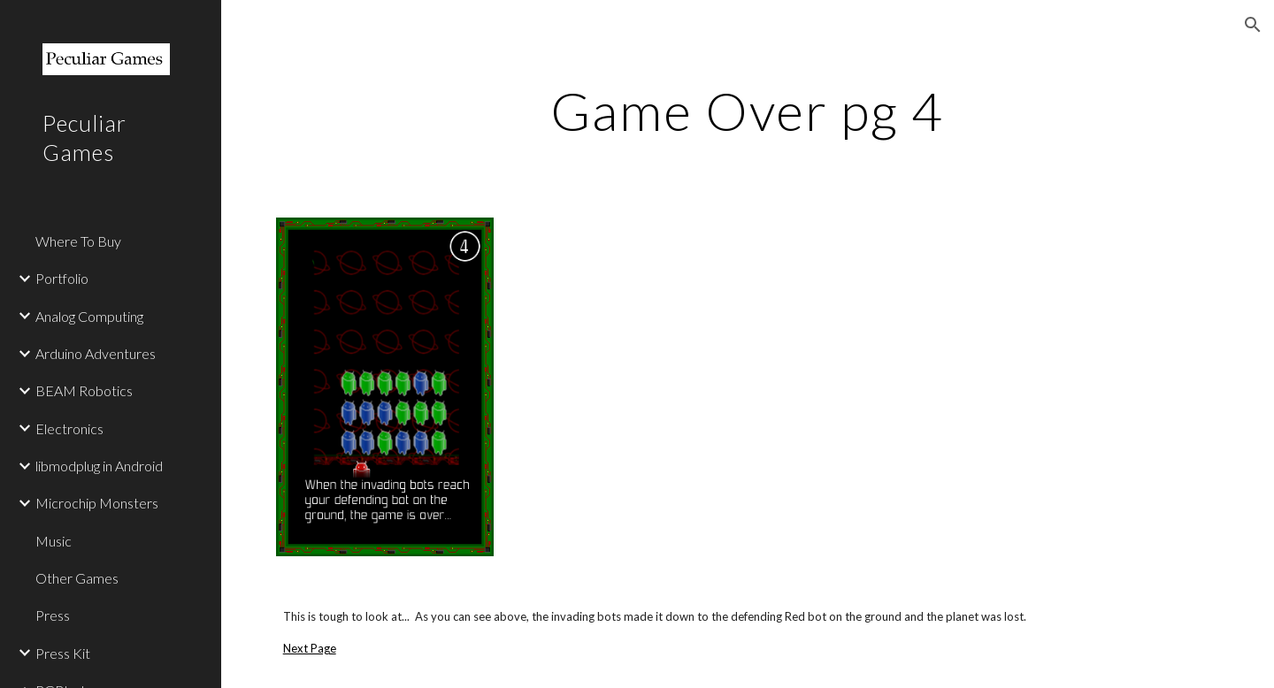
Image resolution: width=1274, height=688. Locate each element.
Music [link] (53, 540)
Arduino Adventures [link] (95, 353)
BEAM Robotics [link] (84, 390)
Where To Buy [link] (78, 241)
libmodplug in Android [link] (99, 465)
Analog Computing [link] (89, 316)
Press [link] (52, 615)
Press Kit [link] (62, 653)
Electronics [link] (69, 428)
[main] (747, 110)
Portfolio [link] (61, 278)
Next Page (309, 648)
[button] (1253, 25)
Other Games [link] (77, 578)
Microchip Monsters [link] (96, 502)
